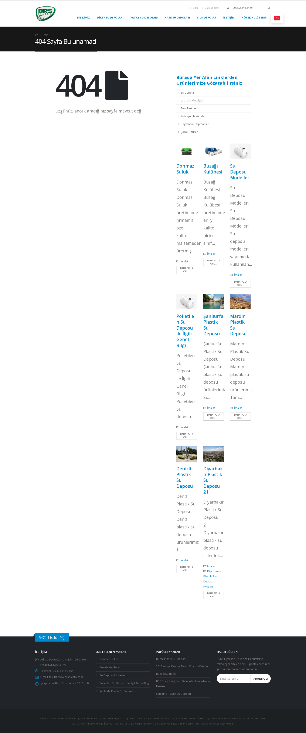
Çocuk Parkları (189, 132)
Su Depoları (188, 92)
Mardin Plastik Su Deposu (238, 325)
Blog (194, 8)
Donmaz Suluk (185, 169)
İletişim (229, 17)
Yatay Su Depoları (144, 17)
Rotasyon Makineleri (193, 116)
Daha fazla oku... (186, 270)
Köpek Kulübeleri (254, 17)
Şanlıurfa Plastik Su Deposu (213, 325)
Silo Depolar (206, 17)
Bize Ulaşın (211, 8)
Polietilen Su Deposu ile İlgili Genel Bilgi (185, 330)
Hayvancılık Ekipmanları (195, 124)
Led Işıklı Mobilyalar (193, 100)
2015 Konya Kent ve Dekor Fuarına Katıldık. (182, 666)
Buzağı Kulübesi (212, 169)
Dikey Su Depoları (110, 17)
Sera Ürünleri (189, 108)
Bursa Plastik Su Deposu (171, 659)
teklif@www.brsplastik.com (66, 677)
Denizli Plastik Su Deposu (184, 477)
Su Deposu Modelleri (240, 172)
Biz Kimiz (83, 17)
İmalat (184, 261)
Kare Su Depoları (177, 17)
